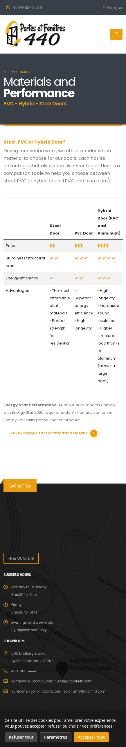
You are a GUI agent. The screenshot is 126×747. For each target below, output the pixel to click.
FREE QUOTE (19, 558)
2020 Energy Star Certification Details (48, 433)
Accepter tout (91, 737)
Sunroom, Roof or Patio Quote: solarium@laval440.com (58, 691)
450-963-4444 (24, 7)
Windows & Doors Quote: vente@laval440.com (51, 681)
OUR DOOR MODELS (17, 72)
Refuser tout (21, 737)
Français (113, 7)
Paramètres (55, 737)
